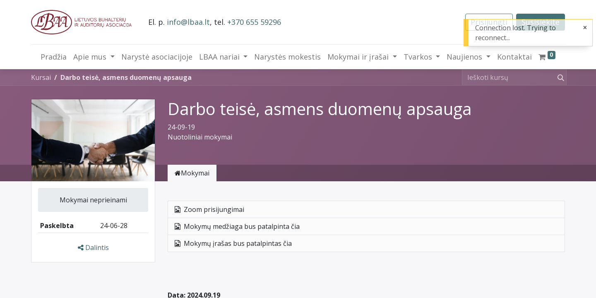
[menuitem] (53, 57)
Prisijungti (489, 22)
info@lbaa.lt (188, 22)
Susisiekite (541, 22)
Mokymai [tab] (192, 173)
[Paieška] (559, 77)
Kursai (41, 77)
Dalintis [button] (93, 247)
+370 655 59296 (254, 22)
